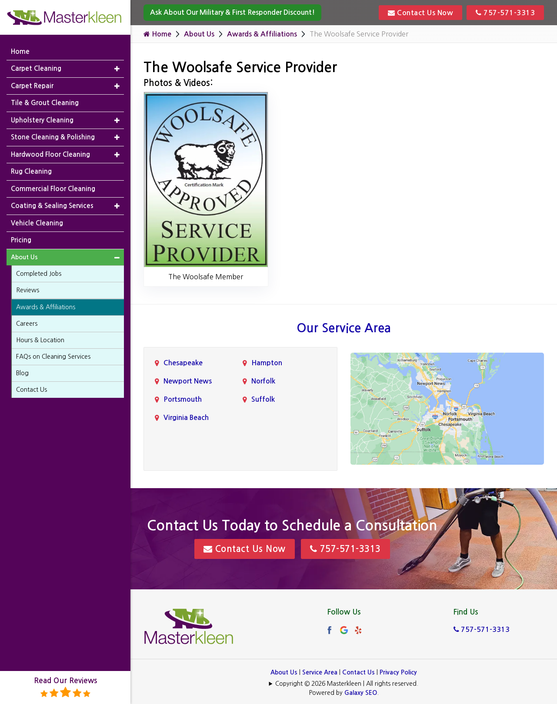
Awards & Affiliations (262, 34)
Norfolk (263, 381)
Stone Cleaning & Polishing (53, 137)
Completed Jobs (38, 274)
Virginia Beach (186, 417)
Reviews (27, 290)
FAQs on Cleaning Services (53, 357)
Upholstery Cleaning (42, 120)
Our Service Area (344, 328)
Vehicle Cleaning (37, 223)
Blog (22, 373)
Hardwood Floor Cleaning (50, 154)
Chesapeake (183, 363)
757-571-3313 (505, 12)
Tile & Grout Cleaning (45, 102)
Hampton (266, 363)
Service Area (319, 672)
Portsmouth (182, 399)
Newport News (187, 381)
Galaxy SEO (360, 693)
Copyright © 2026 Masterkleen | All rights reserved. (346, 684)
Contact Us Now (420, 12)
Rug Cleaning (31, 171)
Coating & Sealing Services (52, 205)
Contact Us (358, 672)
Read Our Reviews (65, 687)
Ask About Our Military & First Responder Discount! (232, 12)
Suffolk (263, 399)
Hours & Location (40, 340)
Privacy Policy (398, 672)
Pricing (21, 240)
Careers (26, 324)
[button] (117, 68)
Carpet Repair (32, 86)
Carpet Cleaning (36, 68)
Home (157, 33)
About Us (199, 34)
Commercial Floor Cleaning (53, 188)
